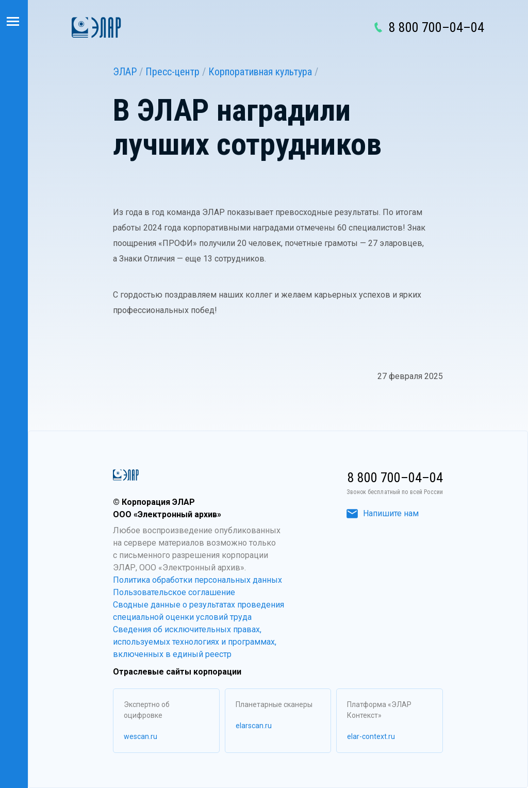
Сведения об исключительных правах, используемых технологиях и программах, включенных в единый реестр (194, 642)
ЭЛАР (125, 71)
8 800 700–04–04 (436, 27)
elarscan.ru (254, 725)
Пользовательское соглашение (174, 592)
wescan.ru (140, 736)
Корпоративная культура (260, 71)
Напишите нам (382, 513)
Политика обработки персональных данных (197, 580)
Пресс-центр (172, 71)
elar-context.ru (371, 736)
